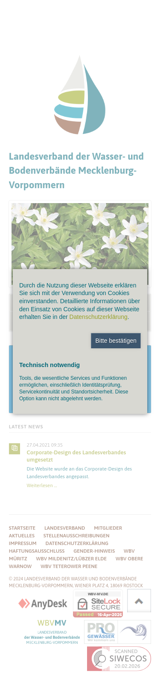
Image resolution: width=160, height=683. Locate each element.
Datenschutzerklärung (99, 316)
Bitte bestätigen (116, 340)
